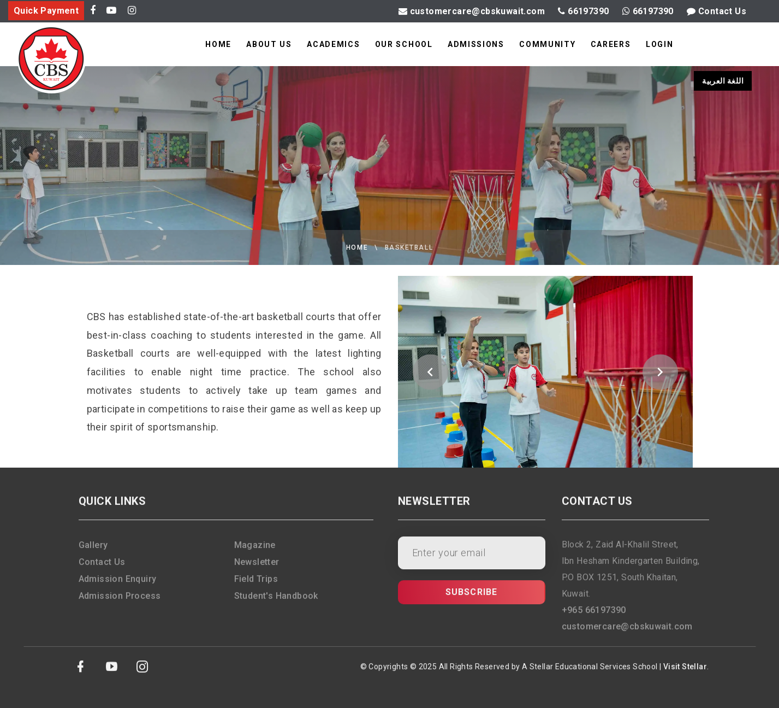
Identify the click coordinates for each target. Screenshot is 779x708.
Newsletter (257, 567)
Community (547, 44)
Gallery (93, 550)
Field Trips (256, 584)
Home (218, 44)
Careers (611, 44)
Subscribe (471, 597)
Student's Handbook (276, 601)
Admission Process (120, 601)
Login (659, 44)
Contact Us (716, 11)
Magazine (255, 550)
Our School (404, 44)
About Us (269, 44)
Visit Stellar (685, 672)
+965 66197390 (594, 615)
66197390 (583, 11)
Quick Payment (46, 10)
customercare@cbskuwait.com (472, 11)
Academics (333, 44)
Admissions (476, 44)
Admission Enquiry (118, 584)
